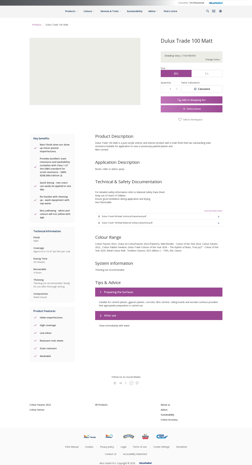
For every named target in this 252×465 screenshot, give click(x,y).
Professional (197, 2)
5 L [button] (207, 73)
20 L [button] (176, 73)
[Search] (208, 11)
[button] (220, 11)
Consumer (183, 2)
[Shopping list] (214, 11)
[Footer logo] (89, 436)
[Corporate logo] (215, 3)
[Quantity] (170, 88)
